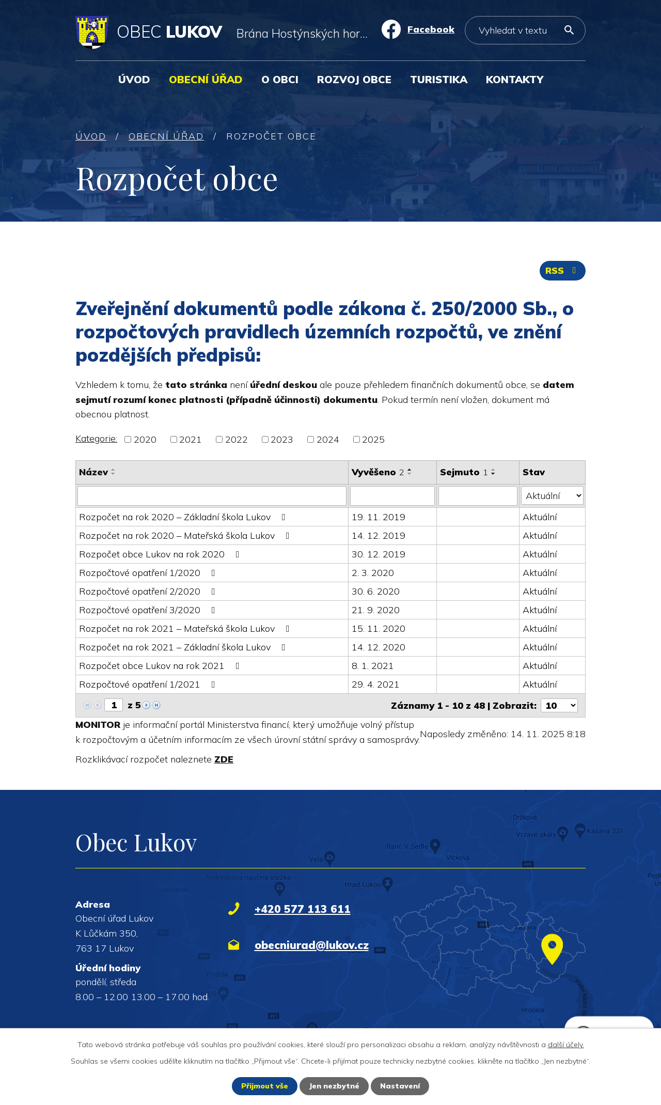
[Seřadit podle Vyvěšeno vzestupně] (410, 470)
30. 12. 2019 (378, 554)
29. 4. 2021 (376, 684)
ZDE (223, 759)
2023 (282, 439)
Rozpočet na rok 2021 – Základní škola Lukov (184, 647)
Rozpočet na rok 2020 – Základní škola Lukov (184, 517)
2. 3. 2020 (373, 573)
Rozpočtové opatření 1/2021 (149, 684)
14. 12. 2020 (378, 647)
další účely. (566, 1044)
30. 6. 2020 (376, 591)
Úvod (134, 79)
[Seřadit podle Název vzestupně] (113, 470)
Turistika (438, 79)
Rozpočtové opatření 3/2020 (149, 610)
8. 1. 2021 (373, 666)
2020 (145, 439)
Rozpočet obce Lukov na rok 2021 (161, 666)
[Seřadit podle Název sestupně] (113, 474)
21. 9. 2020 (376, 610)
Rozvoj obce (354, 79)
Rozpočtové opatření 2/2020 (149, 591)
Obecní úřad (206, 79)
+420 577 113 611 (303, 908)
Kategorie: (96, 438)
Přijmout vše (264, 1086)
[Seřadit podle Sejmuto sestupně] (493, 474)
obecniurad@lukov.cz (312, 945)
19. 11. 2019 (378, 517)
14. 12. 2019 (378, 535)
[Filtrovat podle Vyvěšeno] (392, 496)
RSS (562, 270)
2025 (373, 439)
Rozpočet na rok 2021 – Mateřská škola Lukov (186, 628)
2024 (328, 439)
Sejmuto (464, 472)
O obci (279, 79)
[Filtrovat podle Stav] (552, 495)
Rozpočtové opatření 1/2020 (149, 573)
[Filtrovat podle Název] (212, 496)
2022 (236, 439)
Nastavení (400, 1086)
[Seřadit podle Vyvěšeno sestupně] (410, 474)
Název (93, 472)
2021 (190, 439)
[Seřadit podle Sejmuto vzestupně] (493, 470)
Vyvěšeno (378, 472)
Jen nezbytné (334, 1086)
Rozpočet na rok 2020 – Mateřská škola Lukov (186, 535)
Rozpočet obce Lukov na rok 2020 (161, 554)
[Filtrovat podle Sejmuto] (477, 496)
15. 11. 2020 (378, 628)
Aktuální (540, 517)
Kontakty (514, 79)
